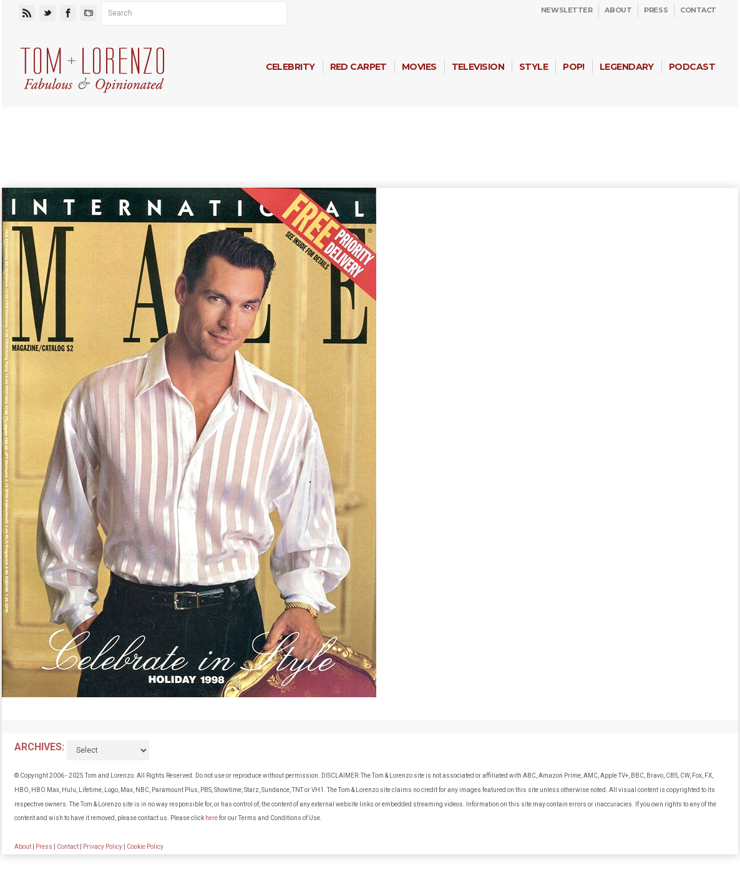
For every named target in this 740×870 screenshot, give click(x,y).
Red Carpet (358, 66)
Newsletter (567, 10)
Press (656, 10)
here (211, 817)
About (618, 10)
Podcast (692, 66)
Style (533, 66)
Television (478, 66)
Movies (419, 66)
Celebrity (290, 66)
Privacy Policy (102, 846)
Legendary (627, 66)
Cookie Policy (145, 846)
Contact (698, 10)
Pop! (574, 66)
